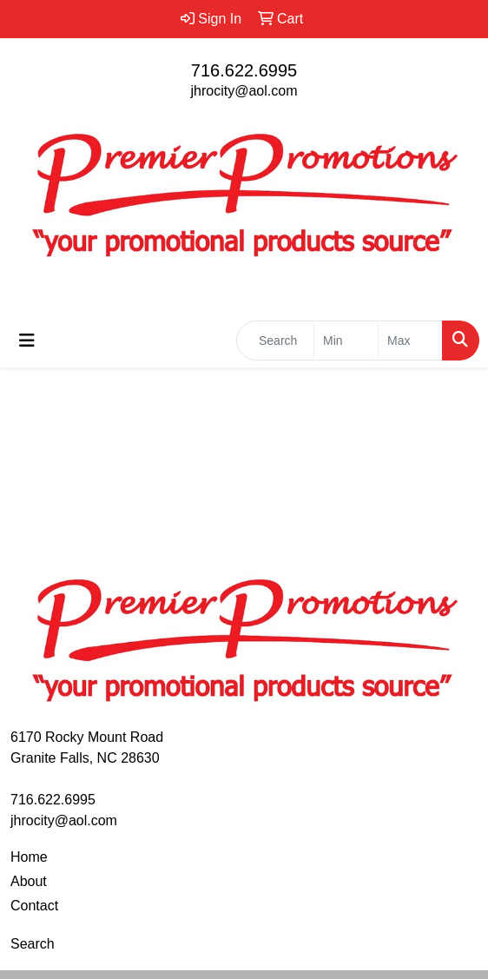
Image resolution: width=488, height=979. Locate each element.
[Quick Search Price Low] (346, 341)
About (28, 881)
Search (32, 943)
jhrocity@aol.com (244, 90)
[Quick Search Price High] (410, 341)
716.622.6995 (244, 70)
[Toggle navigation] (27, 340)
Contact (34, 905)
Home (29, 857)
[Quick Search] (275, 341)
